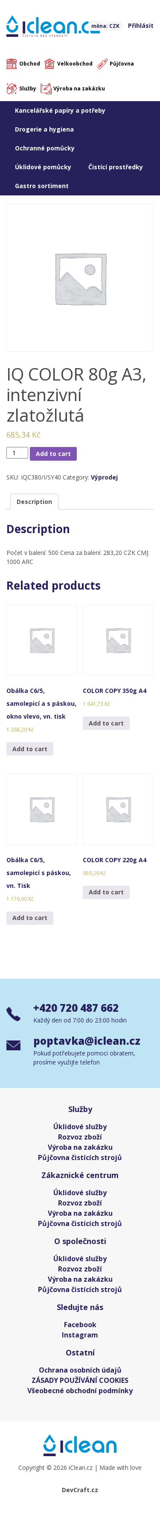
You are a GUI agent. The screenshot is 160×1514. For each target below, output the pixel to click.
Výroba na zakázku (79, 88)
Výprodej (104, 477)
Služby (27, 88)
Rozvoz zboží (80, 1137)
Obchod (29, 63)
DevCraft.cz (80, 1490)
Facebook (80, 1324)
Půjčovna (122, 63)
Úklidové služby (80, 1126)
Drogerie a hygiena (44, 129)
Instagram (80, 1335)
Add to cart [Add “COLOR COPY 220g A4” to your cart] (106, 892)
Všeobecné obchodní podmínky (80, 1390)
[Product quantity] (17, 453)
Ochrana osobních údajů (80, 1370)
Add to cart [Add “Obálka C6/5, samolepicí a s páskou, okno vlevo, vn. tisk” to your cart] (29, 749)
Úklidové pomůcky (43, 167)
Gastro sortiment (42, 186)
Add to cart (53, 454)
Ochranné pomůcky (45, 148)
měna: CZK (105, 26)
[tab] (34, 502)
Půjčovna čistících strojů (80, 1157)
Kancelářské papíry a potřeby (60, 110)
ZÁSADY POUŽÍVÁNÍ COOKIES (80, 1380)
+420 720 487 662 (76, 1008)
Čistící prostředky (115, 167)
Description (34, 502)
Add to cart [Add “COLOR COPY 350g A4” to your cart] (106, 723)
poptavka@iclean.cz (86, 1041)
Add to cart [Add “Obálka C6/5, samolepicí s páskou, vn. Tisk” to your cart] (29, 918)
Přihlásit (141, 25)
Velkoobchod (75, 63)
